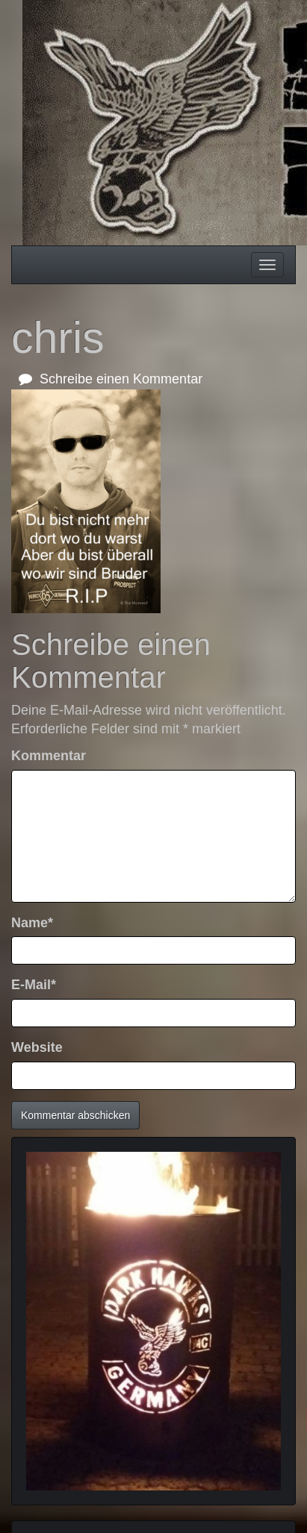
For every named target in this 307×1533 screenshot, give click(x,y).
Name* (32, 922)
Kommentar (48, 755)
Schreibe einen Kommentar (110, 379)
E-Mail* (33, 984)
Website (37, 1047)
